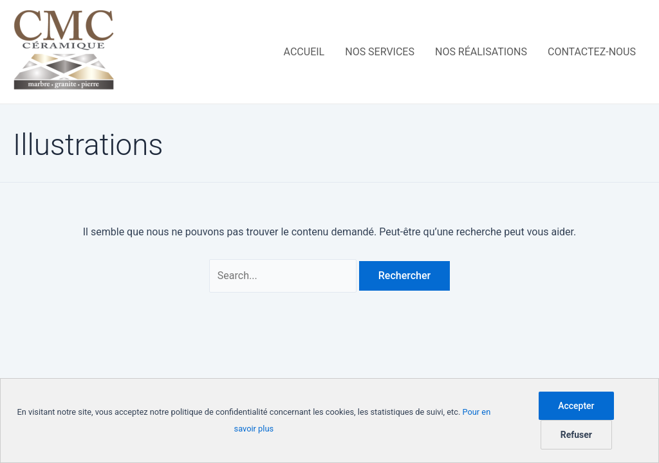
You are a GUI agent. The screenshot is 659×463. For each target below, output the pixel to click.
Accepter (576, 406)
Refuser (576, 435)
